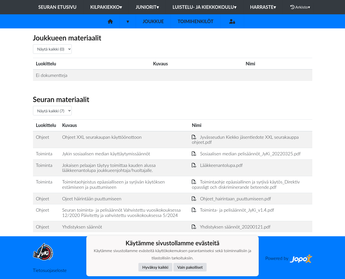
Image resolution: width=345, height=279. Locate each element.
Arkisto (300, 7)
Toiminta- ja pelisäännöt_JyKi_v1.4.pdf (233, 210)
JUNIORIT (147, 7)
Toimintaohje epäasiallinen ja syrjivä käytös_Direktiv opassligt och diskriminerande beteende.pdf (245, 184)
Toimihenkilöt (195, 21)
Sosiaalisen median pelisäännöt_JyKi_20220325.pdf (246, 153)
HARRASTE (263, 7)
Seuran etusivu (57, 7)
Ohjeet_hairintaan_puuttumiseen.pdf (231, 198)
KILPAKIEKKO (106, 7)
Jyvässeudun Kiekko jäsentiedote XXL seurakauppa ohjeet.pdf (245, 139)
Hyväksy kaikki (155, 267)
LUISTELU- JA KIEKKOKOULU (204, 7)
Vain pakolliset (190, 267)
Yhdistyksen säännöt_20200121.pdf (231, 226)
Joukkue (153, 21)
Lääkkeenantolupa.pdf (217, 165)
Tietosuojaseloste (50, 270)
